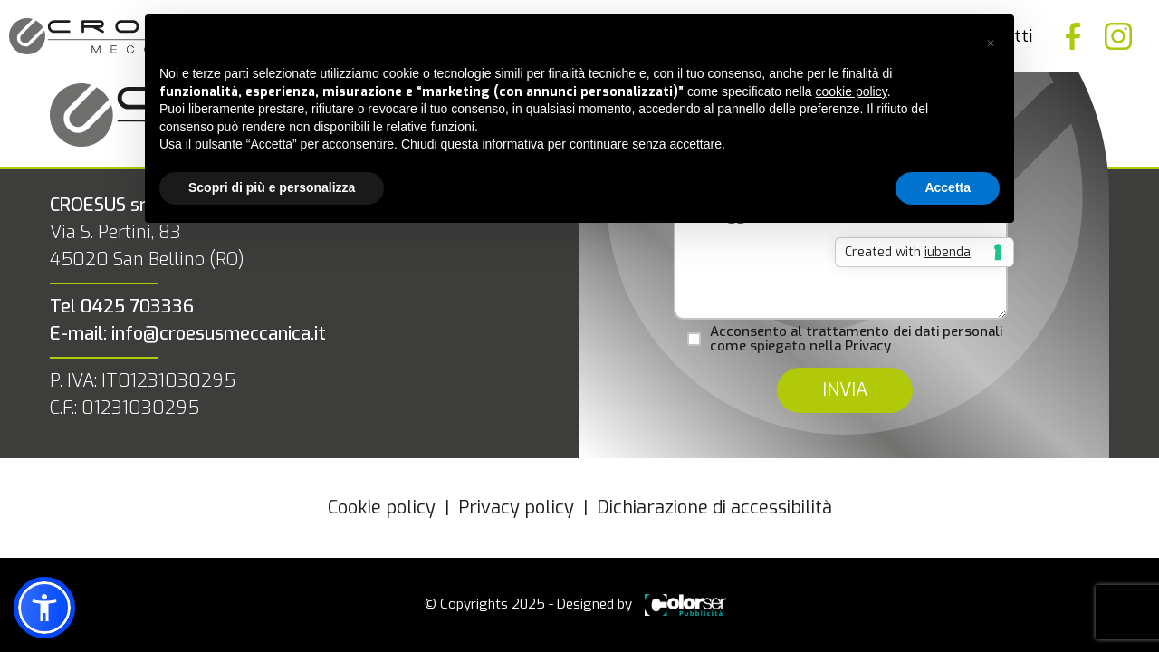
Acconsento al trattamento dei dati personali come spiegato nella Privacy (856, 339)
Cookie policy (382, 507)
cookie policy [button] (851, 91)
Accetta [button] (947, 187)
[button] (990, 43)
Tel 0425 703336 (122, 306)
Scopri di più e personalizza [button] (271, 187)
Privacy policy (516, 507)
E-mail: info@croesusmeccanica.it (188, 333)
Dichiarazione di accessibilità (714, 507)
